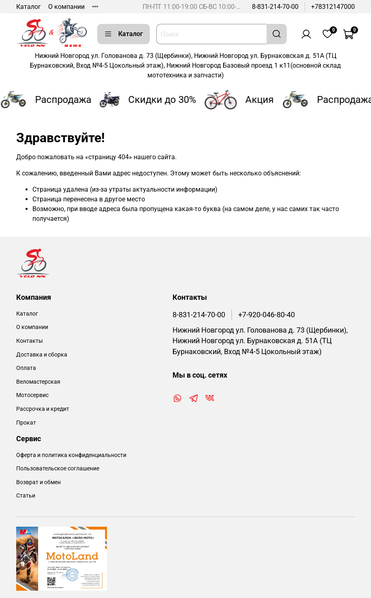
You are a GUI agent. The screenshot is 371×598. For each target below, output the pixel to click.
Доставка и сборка (41, 354)
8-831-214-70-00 (275, 7)
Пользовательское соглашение (57, 468)
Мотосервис (32, 395)
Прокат (26, 422)
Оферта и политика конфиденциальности (71, 455)
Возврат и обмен (38, 482)
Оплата (26, 368)
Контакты (29, 340)
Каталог (28, 7)
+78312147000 (333, 7)
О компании (66, 7)
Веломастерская (38, 381)
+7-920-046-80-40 (266, 315)
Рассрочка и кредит (42, 409)
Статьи (25, 495)
